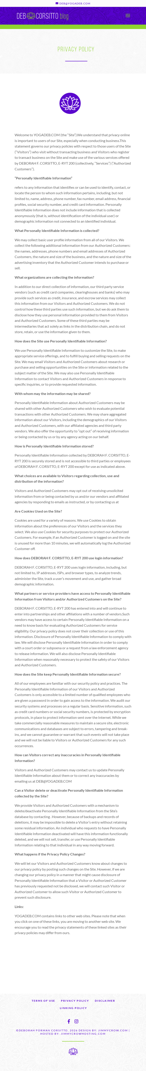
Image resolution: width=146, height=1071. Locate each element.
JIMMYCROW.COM (113, 1030)
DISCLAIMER (105, 1000)
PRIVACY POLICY (75, 1000)
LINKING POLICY (73, 1008)
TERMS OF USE (43, 1000)
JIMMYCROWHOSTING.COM (83, 1033)
